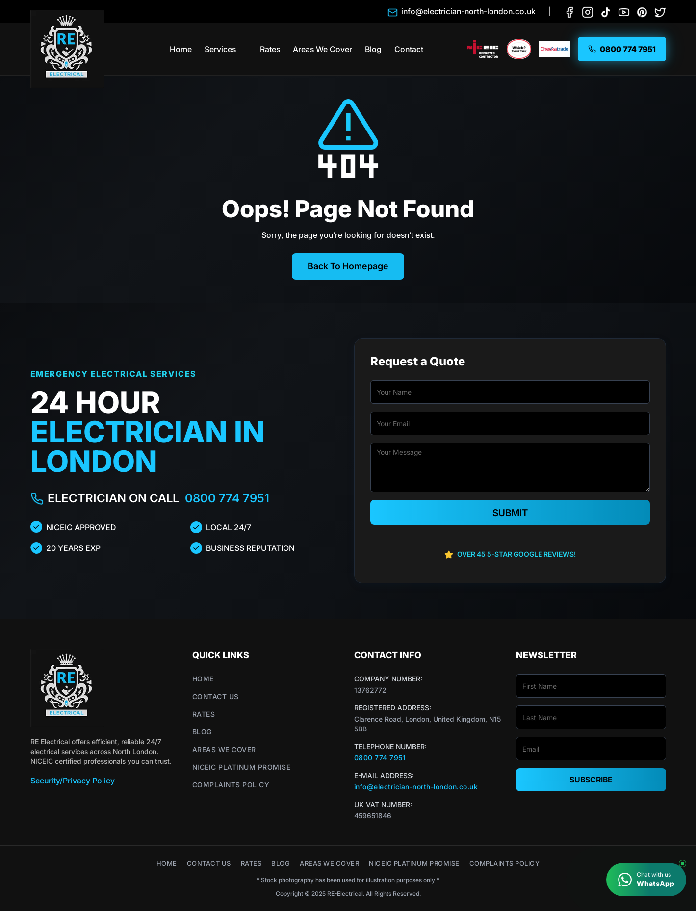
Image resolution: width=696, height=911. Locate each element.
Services (220, 49)
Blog (373, 49)
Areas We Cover (322, 49)
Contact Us (215, 696)
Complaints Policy (231, 785)
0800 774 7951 (227, 498)
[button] (245, 49)
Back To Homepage (348, 266)
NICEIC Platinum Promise (241, 767)
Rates (270, 49)
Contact (408, 49)
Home (181, 49)
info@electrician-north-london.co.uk (416, 786)
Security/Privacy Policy (72, 780)
